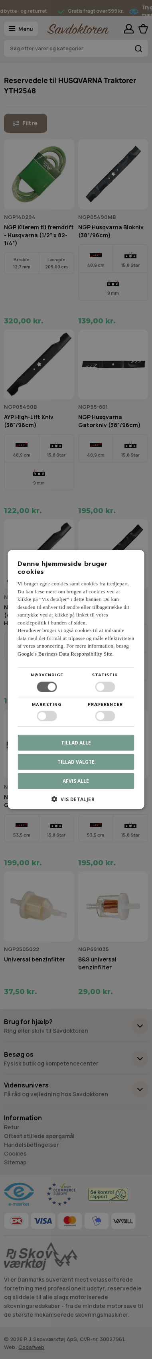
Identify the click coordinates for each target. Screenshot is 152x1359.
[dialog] (76, 679)
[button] (76, 802)
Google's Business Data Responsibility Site (65, 653)
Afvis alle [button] (76, 780)
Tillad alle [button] (76, 742)
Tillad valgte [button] (76, 761)
